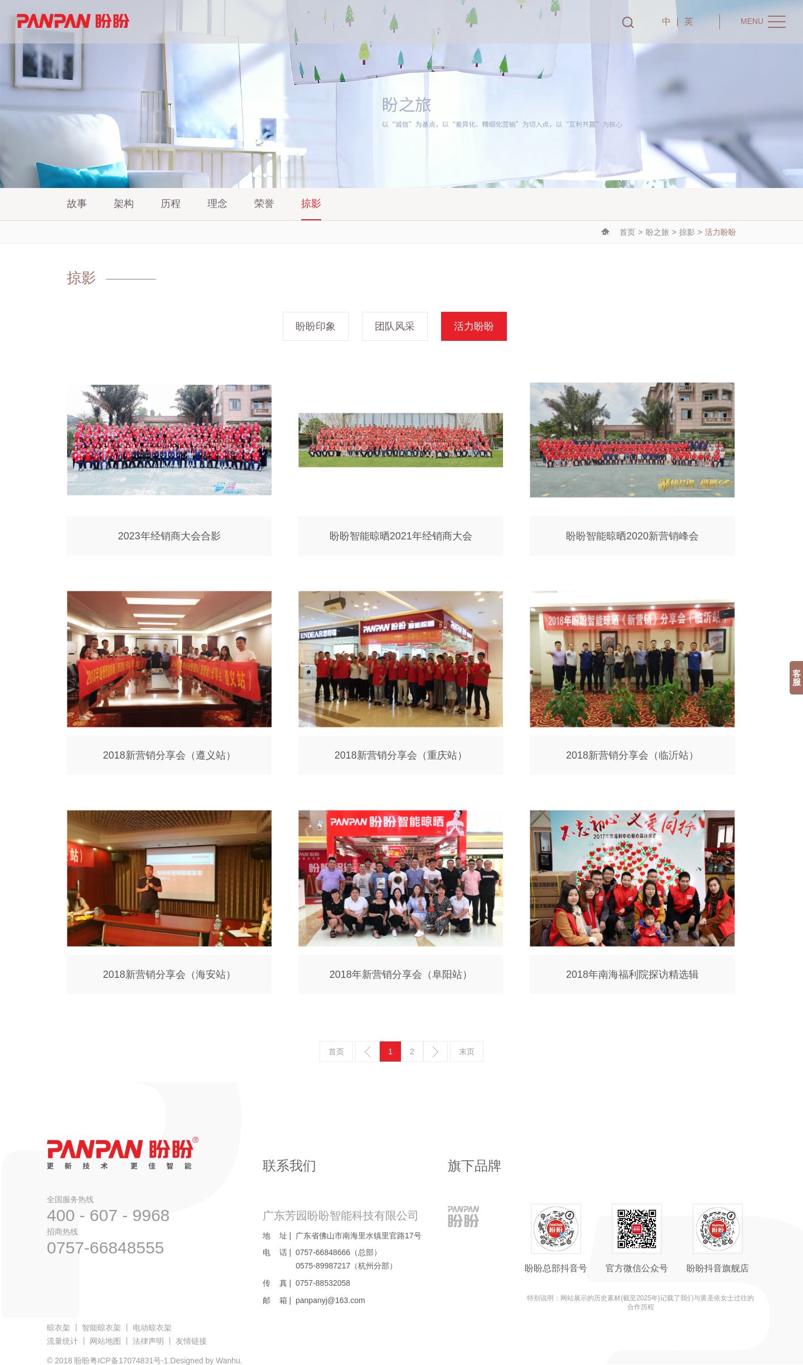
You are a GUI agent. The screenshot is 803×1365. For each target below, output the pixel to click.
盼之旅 (657, 232)
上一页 (367, 1051)
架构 (124, 203)
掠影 (311, 203)
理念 (217, 203)
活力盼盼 (474, 326)
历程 (171, 203)
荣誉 (264, 203)
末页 (467, 1051)
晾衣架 (58, 1328)
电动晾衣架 (152, 1328)
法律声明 (148, 1341)
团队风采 (395, 326)
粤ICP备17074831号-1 (129, 1360)
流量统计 (62, 1341)
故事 (77, 203)
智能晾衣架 (101, 1328)
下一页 (435, 1051)
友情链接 (191, 1341)
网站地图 (105, 1341)
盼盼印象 (316, 326)
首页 (627, 232)
